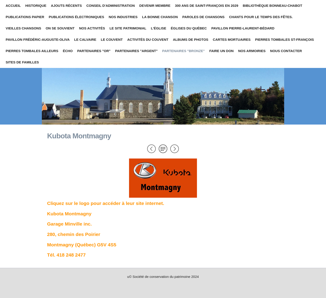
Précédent (151, 148)
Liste (163, 148)
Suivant (174, 148)
